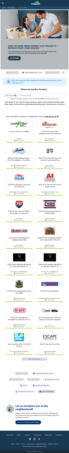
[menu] (2, 3)
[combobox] (41, 95)
